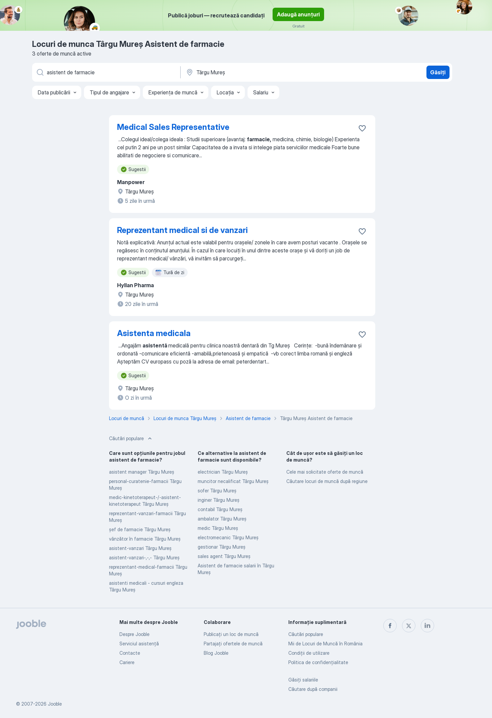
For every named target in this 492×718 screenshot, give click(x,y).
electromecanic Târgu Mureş (228, 537)
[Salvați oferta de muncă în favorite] (362, 128)
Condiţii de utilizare (308, 653)
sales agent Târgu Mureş (224, 556)
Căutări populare (305, 634)
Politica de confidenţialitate (318, 662)
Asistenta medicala (154, 333)
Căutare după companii (312, 689)
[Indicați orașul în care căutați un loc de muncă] (255, 72)
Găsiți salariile (303, 680)
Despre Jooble (134, 634)
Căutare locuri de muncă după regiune (327, 481)
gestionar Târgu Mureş (221, 547)
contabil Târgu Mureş (220, 509)
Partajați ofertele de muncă (233, 643)
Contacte (129, 653)
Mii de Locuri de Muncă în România (325, 643)
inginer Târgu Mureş (218, 500)
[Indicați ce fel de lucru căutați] (105, 72)
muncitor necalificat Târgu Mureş (233, 481)
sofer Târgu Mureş (217, 490)
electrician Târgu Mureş (223, 472)
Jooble (55, 704)
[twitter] (408, 625)
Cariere (126, 662)
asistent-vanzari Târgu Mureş (140, 548)
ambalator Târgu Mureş (222, 519)
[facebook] (390, 625)
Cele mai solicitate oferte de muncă (324, 472)
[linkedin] (427, 625)
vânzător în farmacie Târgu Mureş (145, 539)
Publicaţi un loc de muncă (231, 634)
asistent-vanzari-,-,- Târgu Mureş (144, 557)
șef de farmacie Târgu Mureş (140, 529)
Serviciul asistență (139, 643)
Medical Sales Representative (173, 127)
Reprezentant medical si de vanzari (182, 230)
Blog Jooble (216, 653)
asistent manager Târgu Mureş (141, 472)
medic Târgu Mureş (218, 528)
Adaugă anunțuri (298, 14)
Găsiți (438, 72)
